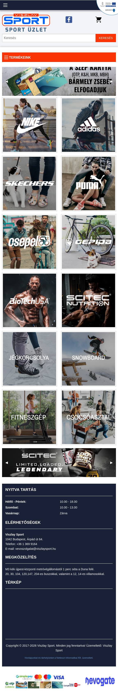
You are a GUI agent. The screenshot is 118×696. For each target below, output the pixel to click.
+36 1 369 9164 (26, 544)
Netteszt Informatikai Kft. (69, 658)
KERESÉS (106, 38)
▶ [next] (113, 83)
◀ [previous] (8, 83)
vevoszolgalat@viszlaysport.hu (35, 548)
